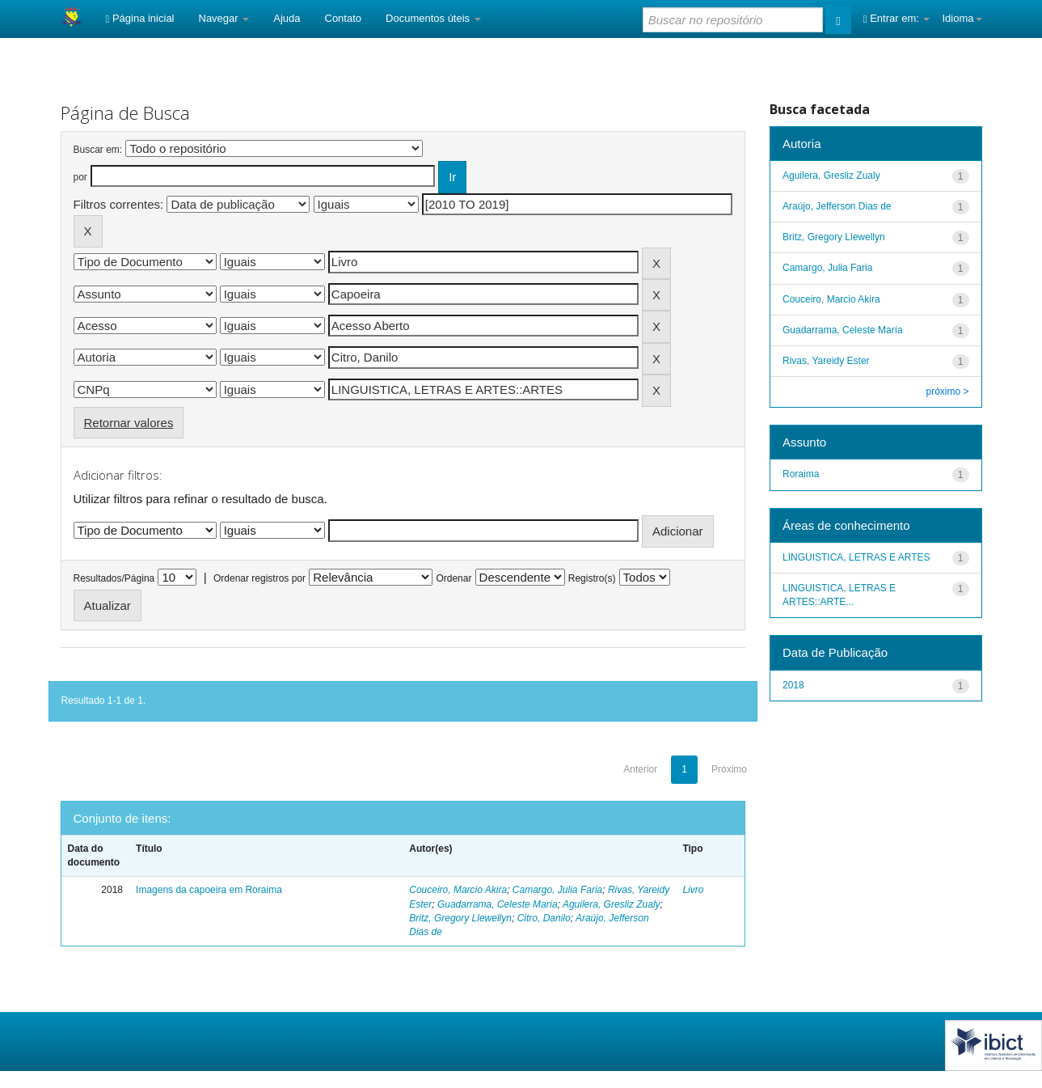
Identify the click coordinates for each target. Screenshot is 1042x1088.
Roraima (801, 474)
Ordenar (453, 578)
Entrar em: (896, 18)
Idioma (961, 18)
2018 (793, 685)
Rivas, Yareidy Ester (826, 360)
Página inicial (140, 18)
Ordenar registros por (259, 578)
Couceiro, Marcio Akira (458, 889)
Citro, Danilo (544, 918)
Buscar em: (98, 149)
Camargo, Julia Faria (557, 889)
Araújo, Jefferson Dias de (837, 206)
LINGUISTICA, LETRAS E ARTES (856, 557)
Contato (343, 18)
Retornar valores (129, 423)
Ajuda (286, 18)
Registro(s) (592, 578)
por (80, 177)
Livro (692, 889)
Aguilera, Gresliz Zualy (611, 904)
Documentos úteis (433, 18)
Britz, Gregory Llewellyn (460, 918)
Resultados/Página (114, 578)
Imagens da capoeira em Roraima (209, 889)
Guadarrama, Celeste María (497, 904)
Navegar (224, 18)
